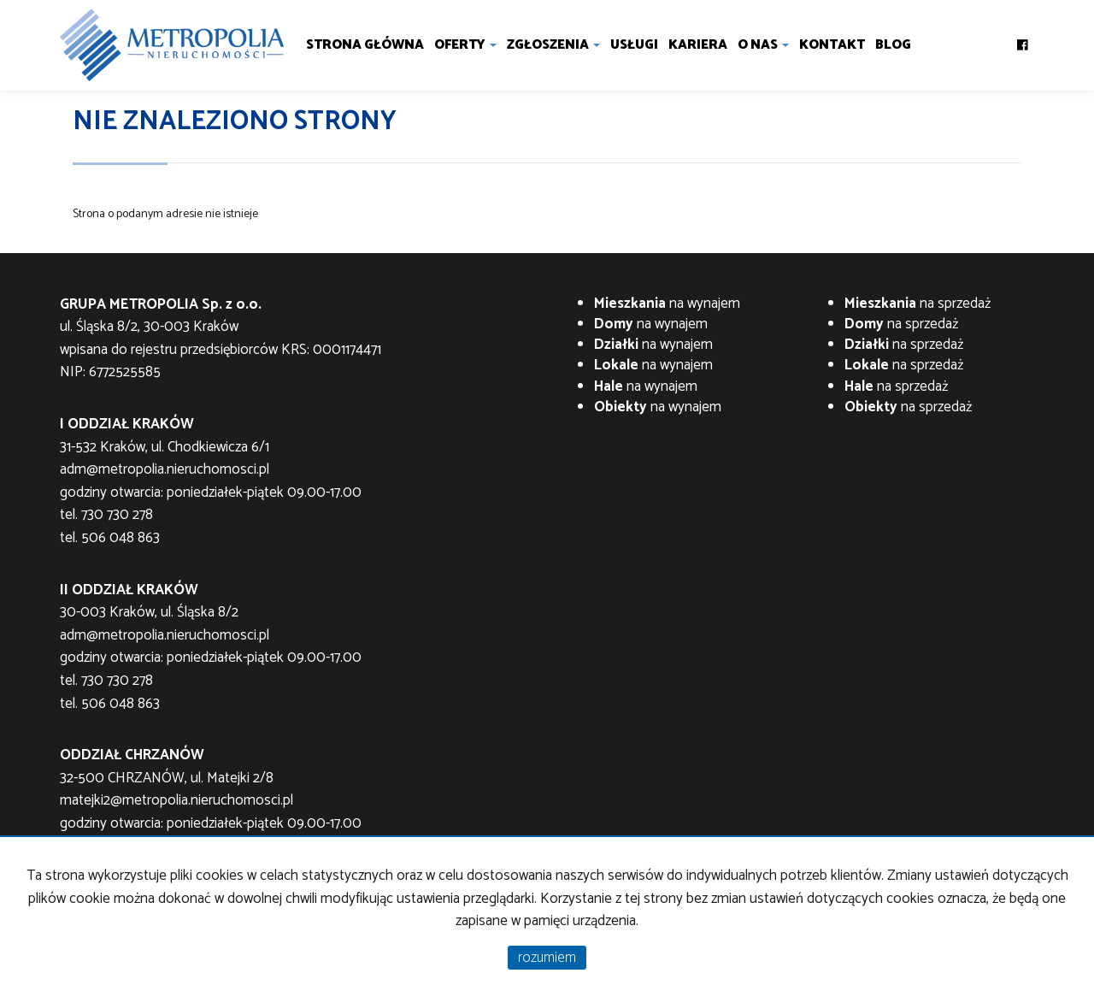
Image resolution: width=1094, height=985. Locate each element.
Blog (893, 45)
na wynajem (667, 304)
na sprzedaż (917, 304)
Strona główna (365, 45)
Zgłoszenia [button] (553, 45)
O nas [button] (763, 45)
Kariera (697, 45)
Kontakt (832, 45)
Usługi (634, 45)
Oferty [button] (465, 45)
